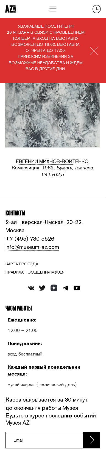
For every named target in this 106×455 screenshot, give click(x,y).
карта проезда (21, 263)
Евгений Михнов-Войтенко (52, 161)
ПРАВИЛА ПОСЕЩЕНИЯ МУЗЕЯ (35, 272)
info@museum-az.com (31, 247)
